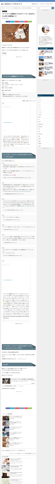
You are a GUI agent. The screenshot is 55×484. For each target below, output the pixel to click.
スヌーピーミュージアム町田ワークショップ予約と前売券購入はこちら (21, 438)
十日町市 (39, 114)
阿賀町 (39, 141)
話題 (39, 136)
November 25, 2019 (16, 219)
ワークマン (4, 11)
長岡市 (39, 138)
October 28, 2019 (14, 229)
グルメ (39, 102)
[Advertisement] (19, 65)
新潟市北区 (40, 126)
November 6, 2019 (18, 255)
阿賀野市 (39, 143)
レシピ (39, 109)
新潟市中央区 (40, 124)
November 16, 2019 (27, 177)
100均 (39, 97)
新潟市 (39, 121)
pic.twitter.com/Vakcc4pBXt (25, 191)
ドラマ (39, 107)
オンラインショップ (22, 358)
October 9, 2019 (13, 242)
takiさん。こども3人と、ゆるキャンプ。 (9, 320)
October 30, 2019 (20, 193)
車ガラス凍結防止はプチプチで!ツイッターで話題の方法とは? (14, 435)
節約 (39, 131)
